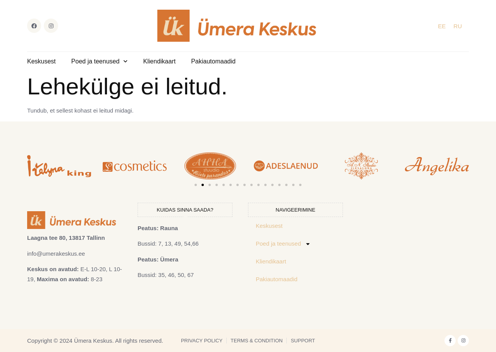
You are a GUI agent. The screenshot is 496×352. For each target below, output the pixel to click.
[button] (35, 166)
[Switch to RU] (458, 26)
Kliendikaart (159, 61)
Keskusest (41, 61)
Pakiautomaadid (213, 61)
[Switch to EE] (442, 26)
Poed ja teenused (99, 61)
